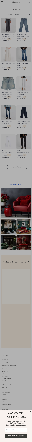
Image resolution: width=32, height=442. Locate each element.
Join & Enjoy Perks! (16, 436)
